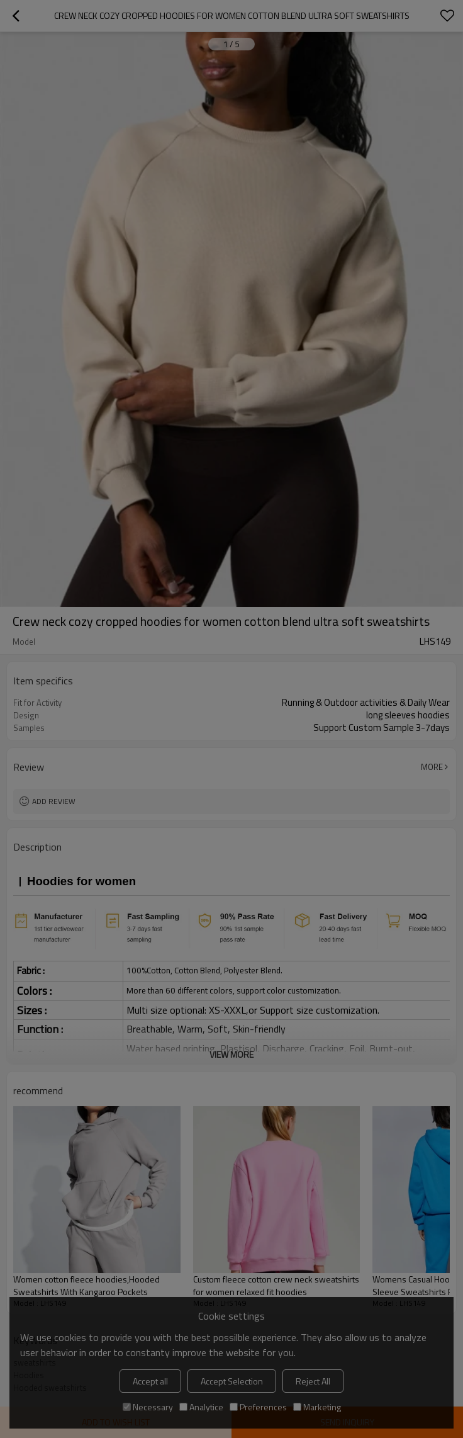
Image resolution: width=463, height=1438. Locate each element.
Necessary (148, 1406)
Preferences (258, 1406)
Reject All (313, 1381)
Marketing (317, 1406)
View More (231, 1054)
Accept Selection (232, 1381)
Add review (53, 801)
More (432, 767)
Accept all (150, 1381)
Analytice (201, 1406)
